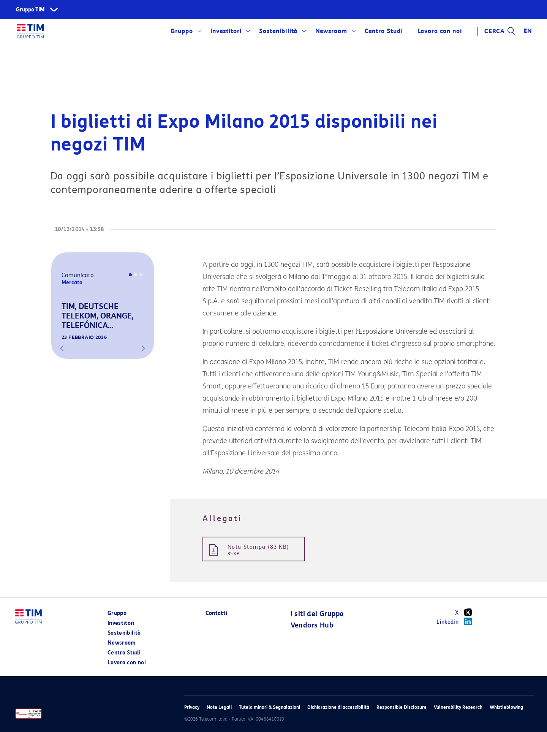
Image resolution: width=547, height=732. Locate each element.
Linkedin (456, 621)
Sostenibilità (278, 31)
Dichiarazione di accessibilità (338, 707)
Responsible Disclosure (401, 707)
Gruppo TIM (30, 9)
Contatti (217, 613)
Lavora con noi (439, 31)
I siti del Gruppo (317, 614)
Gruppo (182, 31)
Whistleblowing (506, 707)
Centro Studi (384, 31)
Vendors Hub (312, 625)
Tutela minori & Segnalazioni (269, 707)
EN (527, 31)
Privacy (191, 707)
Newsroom (331, 31)
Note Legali (219, 707)
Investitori (226, 31)
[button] (62, 348)
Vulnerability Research (458, 707)
